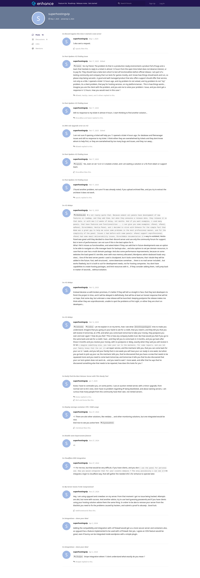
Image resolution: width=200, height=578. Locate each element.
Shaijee (79, 556)
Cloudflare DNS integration (75, 458)
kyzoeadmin (108, 422)
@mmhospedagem (143, 327)
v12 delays (69, 205)
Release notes (82, 3)
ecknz (90, 327)
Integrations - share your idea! (76, 518)
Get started (92, 3)
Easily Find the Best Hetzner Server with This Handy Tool (86, 376)
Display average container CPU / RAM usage (82, 407)
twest (78, 66)
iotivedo (79, 327)
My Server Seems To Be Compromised (79, 487)
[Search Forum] (131, 3)
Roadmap (72, 3)
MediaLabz (81, 215)
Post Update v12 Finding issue (76, 56)
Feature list (62, 3)
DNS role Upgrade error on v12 (76, 126)
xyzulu (79, 164)
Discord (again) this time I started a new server (83, 34)
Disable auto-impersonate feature (78, 435)
